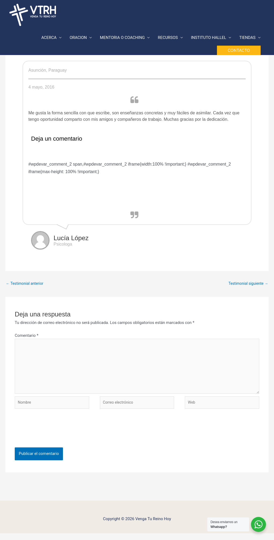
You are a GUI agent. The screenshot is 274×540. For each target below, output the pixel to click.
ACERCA (49, 38)
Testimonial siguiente (246, 283)
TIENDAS (247, 38)
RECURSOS (168, 38)
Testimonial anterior (26, 283)
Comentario (26, 336)
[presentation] (55, 438)
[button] (239, 51)
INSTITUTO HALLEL (208, 38)
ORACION (78, 38)
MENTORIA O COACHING (122, 38)
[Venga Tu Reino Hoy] (32, 14)
